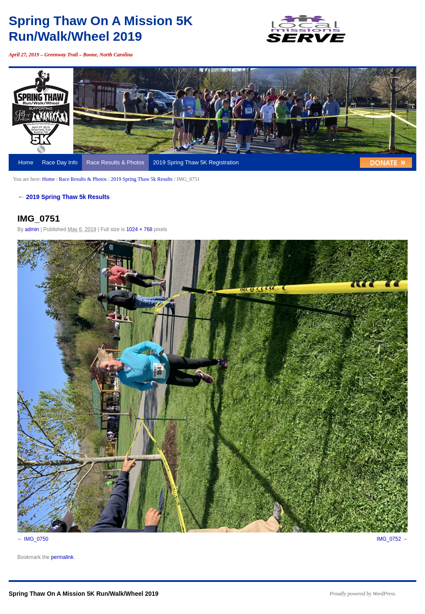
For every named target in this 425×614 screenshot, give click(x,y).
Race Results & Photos (115, 162)
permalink (62, 557)
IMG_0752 (389, 539)
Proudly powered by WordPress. (363, 594)
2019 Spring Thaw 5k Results (141, 179)
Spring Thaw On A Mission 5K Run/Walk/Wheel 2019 (83, 593)
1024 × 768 (139, 229)
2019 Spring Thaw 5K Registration (196, 162)
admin (32, 229)
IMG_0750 (36, 539)
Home (25, 162)
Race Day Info (60, 162)
